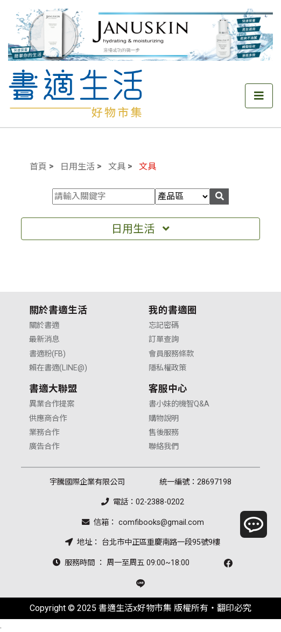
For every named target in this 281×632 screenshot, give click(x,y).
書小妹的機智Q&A (179, 404)
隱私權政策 (167, 368)
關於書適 (44, 325)
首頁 (38, 166)
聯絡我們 (164, 446)
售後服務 (164, 432)
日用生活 (77, 166)
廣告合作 (44, 446)
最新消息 (44, 339)
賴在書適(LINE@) (58, 368)
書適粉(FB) (47, 354)
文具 (116, 166)
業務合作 (44, 432)
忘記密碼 (164, 325)
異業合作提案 (51, 404)
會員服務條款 (171, 354)
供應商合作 (48, 418)
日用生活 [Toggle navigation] (140, 228)
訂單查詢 (164, 339)
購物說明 (164, 418)
